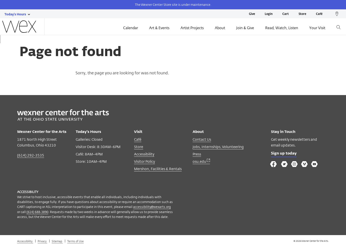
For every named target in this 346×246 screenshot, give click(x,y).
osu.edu (201, 161)
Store (302, 14)
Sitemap (57, 241)
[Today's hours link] (15, 14)
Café (319, 14)
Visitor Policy (144, 161)
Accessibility (144, 154)
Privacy (42, 241)
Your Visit (317, 28)
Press (197, 154)
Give (252, 14)
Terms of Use (75, 241)
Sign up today (285, 154)
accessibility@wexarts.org (152, 207)
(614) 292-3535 (30, 155)
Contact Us (202, 139)
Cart (285, 14)
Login (269, 14)
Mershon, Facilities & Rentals (158, 169)
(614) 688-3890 (37, 212)
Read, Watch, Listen (281, 28)
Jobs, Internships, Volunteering (218, 146)
